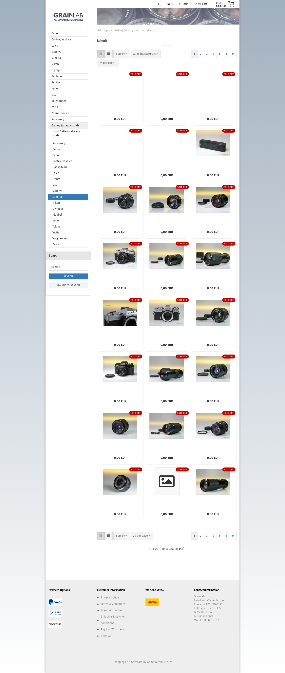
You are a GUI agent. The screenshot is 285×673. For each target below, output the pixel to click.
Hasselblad (59, 167)
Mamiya (56, 52)
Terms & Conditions (113, 604)
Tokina (56, 226)
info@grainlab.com (214, 600)
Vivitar (56, 232)
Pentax (55, 82)
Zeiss (54, 107)
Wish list (200, 4)
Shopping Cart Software (127, 662)
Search (68, 276)
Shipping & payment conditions (113, 620)
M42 (53, 95)
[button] (101, 54)
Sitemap (106, 636)
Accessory (57, 119)
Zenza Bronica (60, 113)
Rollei (55, 88)
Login (183, 4)
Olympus (57, 70)
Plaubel (57, 214)
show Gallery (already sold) (66, 133)
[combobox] (121, 54)
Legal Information (112, 610)
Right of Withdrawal (113, 629)
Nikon (55, 64)
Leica (54, 45)
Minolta (56, 58)
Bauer (56, 149)
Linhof (56, 179)
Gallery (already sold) (65, 125)
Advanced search (68, 285)
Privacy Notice (110, 597)
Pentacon (57, 76)
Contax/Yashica (61, 39)
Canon (55, 33)
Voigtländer (58, 101)
